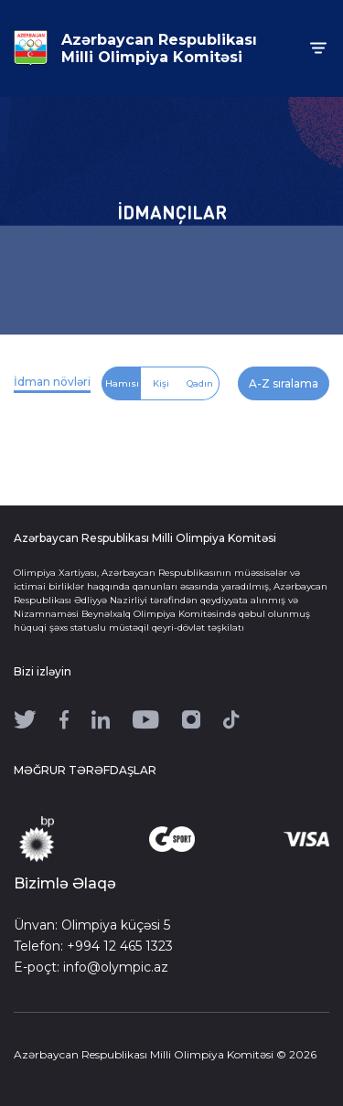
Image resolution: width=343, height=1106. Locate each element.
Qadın (200, 383)
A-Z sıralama (283, 383)
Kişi (161, 383)
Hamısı (122, 383)
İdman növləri (52, 381)
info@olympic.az (115, 967)
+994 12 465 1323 (120, 946)
